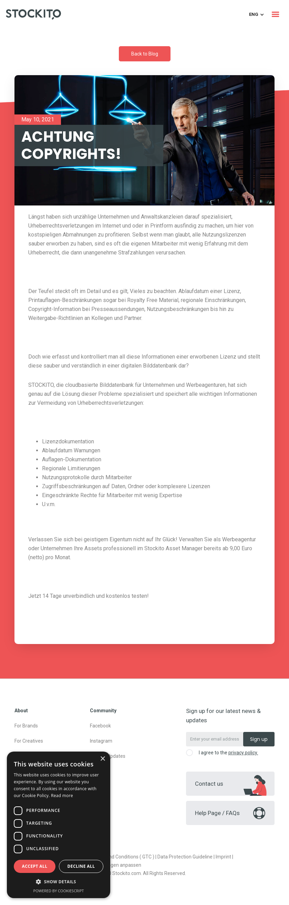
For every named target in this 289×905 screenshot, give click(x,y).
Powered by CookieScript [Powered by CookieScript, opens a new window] (58, 890)
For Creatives (28, 741)
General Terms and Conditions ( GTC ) (113, 856)
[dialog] (58, 825)
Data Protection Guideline (185, 856)
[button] (275, 14)
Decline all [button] (81, 866)
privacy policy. (243, 752)
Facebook (100, 725)
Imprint (223, 856)
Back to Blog (144, 54)
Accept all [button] (35, 866)
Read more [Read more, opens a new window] (62, 795)
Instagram (101, 741)
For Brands (26, 725)
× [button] (102, 759)
